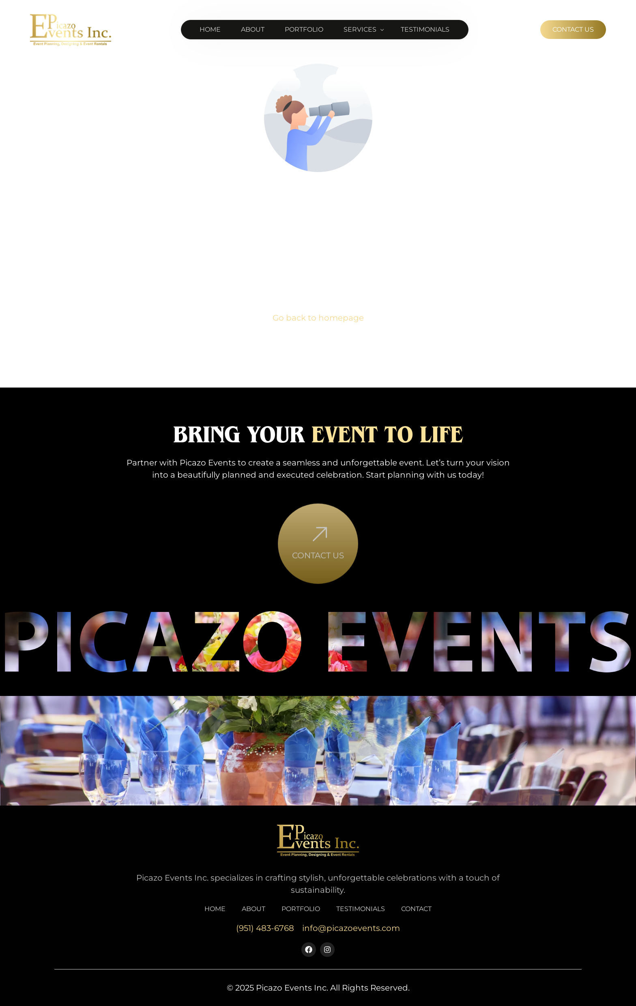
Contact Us (317, 572)
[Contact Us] (318, 551)
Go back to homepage (318, 318)
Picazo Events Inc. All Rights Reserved (332, 988)
